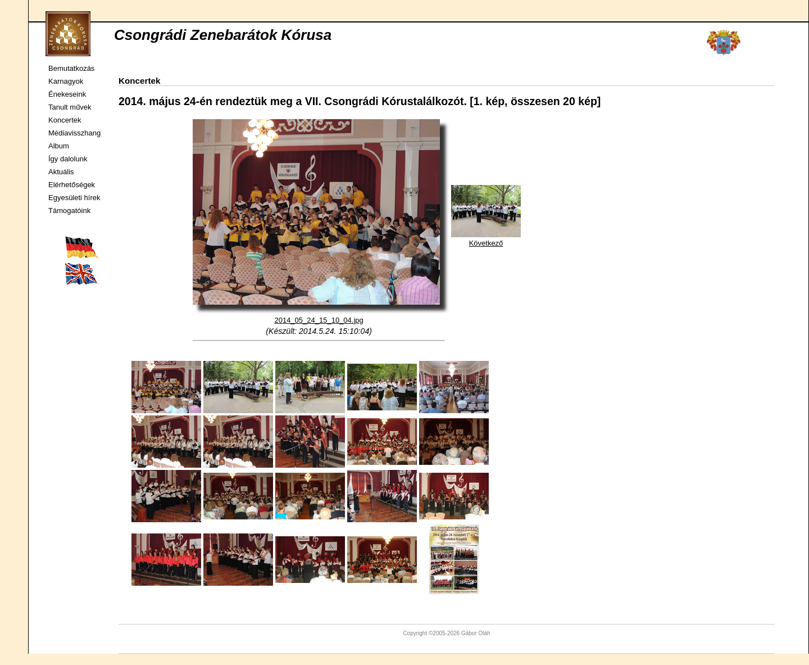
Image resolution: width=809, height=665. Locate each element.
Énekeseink (67, 94)
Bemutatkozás (71, 68)
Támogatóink (69, 210)
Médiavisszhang (74, 133)
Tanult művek (70, 107)
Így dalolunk (67, 159)
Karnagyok (65, 81)
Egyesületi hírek (74, 197)
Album (58, 146)
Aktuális (61, 172)
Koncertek (64, 120)
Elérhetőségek (71, 184)
